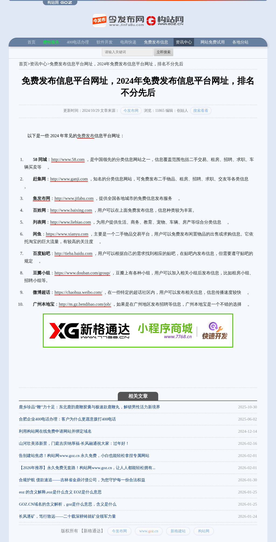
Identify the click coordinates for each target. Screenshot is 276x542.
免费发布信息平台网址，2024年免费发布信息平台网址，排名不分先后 (116, 64)
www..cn (148, 531)
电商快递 (128, 42)
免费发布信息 (156, 42)
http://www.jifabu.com (74, 198)
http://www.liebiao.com (70, 222)
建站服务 (51, 42)
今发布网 (131, 111)
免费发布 (85, 135)
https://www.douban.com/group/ (82, 273)
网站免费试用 (213, 42)
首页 (31, 42)
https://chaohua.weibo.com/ (78, 292)
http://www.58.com (67, 159)
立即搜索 (164, 52)
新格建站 (178, 531)
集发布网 (41, 198)
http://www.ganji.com (69, 179)
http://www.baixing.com (71, 210)
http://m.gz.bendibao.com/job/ (85, 304)
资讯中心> (40, 64)
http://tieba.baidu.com (73, 253)
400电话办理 (78, 42)
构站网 (203, 531)
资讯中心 (184, 42)
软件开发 (104, 42)
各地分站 (240, 42)
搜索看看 (200, 111)
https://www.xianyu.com (67, 234)
